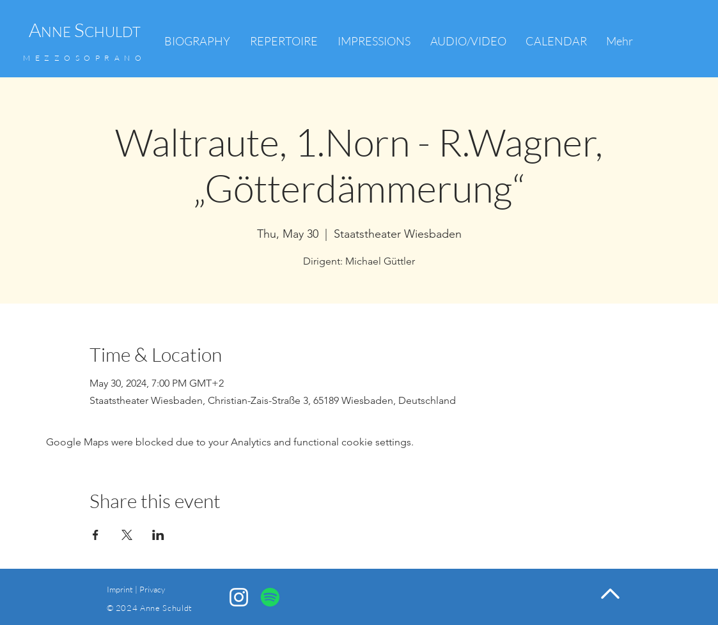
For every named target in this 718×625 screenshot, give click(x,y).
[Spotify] (270, 597)
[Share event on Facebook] (96, 535)
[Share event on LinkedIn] (158, 535)
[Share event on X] (127, 535)
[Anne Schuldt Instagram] (238, 597)
